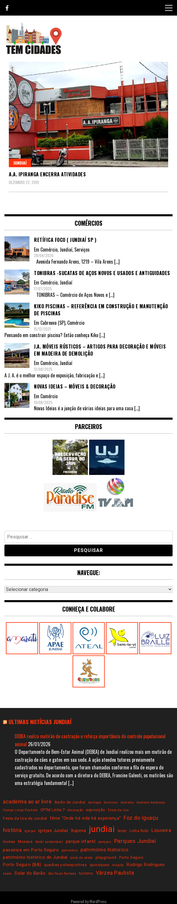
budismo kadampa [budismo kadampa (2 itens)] (151, 802)
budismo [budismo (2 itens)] (127, 802)
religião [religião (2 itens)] (118, 865)
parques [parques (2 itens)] (104, 842)
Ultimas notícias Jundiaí (40, 721)
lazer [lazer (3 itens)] (122, 830)
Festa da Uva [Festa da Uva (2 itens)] (118, 810)
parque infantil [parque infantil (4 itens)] (81, 841)
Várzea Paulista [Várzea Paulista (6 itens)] (115, 873)
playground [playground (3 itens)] (106, 857)
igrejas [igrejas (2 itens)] (30, 831)
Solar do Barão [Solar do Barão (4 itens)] (29, 873)
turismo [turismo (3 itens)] (86, 873)
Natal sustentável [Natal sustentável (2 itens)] (49, 842)
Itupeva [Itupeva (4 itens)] (78, 830)
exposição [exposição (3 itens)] (95, 810)
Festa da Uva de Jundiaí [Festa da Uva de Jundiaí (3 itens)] (25, 818)
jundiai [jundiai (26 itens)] (102, 829)
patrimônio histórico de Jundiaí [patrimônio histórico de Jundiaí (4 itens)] (35, 857)
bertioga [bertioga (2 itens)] (94, 802)
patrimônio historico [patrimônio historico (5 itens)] (104, 850)
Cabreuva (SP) (52, 322)
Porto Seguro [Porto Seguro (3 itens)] (131, 857)
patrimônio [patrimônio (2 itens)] (70, 850)
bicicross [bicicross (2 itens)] (111, 802)
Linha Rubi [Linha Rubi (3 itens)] (139, 830)
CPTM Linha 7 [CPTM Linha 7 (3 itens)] (52, 810)
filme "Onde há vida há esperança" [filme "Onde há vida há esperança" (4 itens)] (85, 818)
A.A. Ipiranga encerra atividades (47, 174)
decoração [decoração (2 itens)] (75, 810)
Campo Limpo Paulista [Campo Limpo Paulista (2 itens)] (20, 810)
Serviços (82, 249)
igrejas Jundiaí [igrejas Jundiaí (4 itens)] (53, 830)
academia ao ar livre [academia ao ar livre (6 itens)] (27, 801)
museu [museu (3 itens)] (9, 841)
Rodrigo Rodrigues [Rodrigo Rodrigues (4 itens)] (146, 864)
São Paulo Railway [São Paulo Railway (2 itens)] (62, 873)
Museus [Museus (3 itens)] (25, 841)
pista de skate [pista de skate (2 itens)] (81, 858)
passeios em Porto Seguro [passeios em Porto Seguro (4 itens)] (31, 850)
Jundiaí (20, 163)
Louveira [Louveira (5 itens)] (161, 830)
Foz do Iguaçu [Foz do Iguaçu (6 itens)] (141, 818)
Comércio (49, 249)
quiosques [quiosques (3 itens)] (99, 865)
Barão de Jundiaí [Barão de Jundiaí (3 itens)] (70, 802)
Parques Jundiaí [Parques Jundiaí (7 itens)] (135, 841)
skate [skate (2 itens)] (7, 873)
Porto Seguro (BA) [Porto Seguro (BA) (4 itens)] (22, 864)
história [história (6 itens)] (12, 830)
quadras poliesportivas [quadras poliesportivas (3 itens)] (65, 865)
